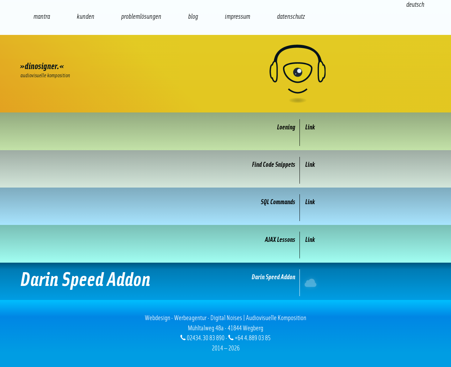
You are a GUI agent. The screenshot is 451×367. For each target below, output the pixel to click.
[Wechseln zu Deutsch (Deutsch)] (415, 4)
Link (310, 127)
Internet (311, 283)
